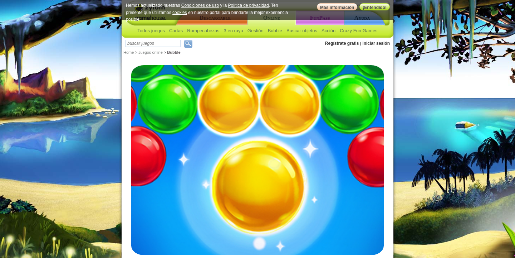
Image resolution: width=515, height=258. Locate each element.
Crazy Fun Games (358, 30)
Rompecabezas (203, 30)
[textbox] (153, 43)
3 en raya (233, 30)
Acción (328, 30)
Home (128, 52)
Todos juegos (151, 30)
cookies (179, 12)
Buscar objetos (301, 30)
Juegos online (150, 52)
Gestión (255, 30)
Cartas (176, 30)
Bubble (275, 30)
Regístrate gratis (342, 43)
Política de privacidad (248, 5)
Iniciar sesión (376, 43)
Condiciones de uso (200, 5)
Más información (337, 7)
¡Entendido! (375, 7)
